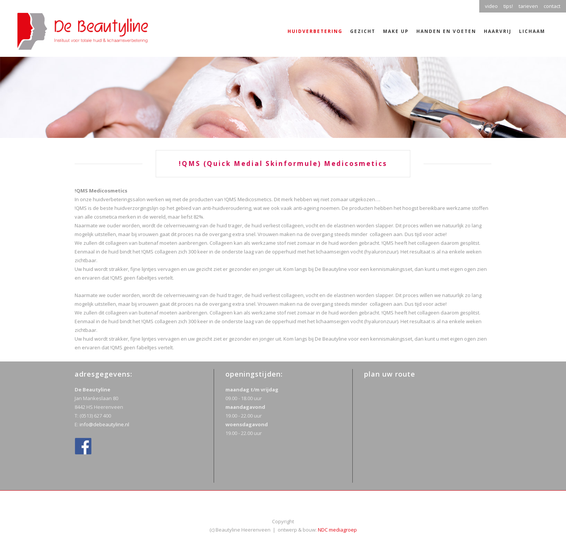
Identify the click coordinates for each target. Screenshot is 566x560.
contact (552, 6)
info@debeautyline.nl (104, 424)
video (491, 6)
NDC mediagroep (337, 529)
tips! (508, 6)
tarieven (528, 6)
